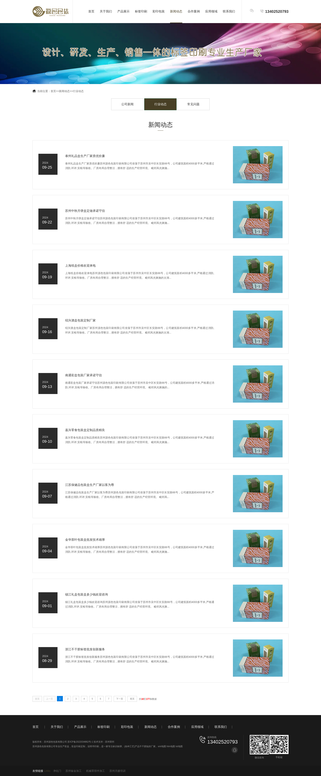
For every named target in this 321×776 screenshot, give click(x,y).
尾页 (132, 699)
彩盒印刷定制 (78, 746)
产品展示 (123, 11)
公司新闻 (127, 104)
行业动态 (78, 91)
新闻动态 (176, 11)
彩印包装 (158, 11)
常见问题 (193, 104)
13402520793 (274, 11)
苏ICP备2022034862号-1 (80, 741)
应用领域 (211, 11)
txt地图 (179, 746)
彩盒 (67, 746)
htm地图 (171, 746)
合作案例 (194, 11)
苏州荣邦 (109, 741)
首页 (91, 11)
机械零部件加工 (95, 770)
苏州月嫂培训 (117, 770)
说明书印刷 (93, 746)
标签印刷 (141, 11)
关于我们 (106, 11)
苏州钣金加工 (74, 770)
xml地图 (162, 746)
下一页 (119, 699)
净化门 (57, 770)
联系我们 (229, 11)
